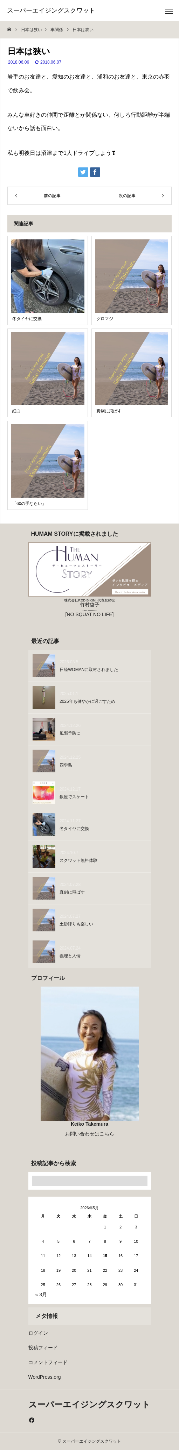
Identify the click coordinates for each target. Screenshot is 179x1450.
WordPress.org (44, 1377)
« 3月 (41, 1294)
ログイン (38, 1333)
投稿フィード (43, 1347)
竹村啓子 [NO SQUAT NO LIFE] (89, 607)
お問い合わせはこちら (89, 1134)
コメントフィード (48, 1362)
